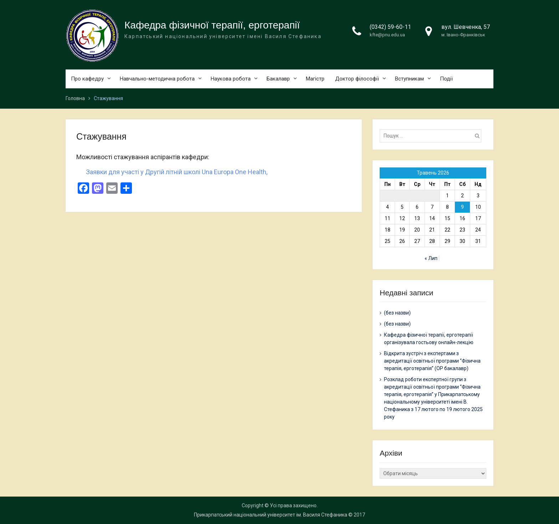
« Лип (431, 258)
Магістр (315, 79)
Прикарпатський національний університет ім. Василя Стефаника (270, 515)
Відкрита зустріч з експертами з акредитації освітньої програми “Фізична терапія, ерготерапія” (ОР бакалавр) (432, 361)
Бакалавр (278, 79)
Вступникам (409, 79)
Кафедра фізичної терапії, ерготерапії (212, 25)
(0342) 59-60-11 (390, 27)
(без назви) (397, 313)
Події (446, 79)
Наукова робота (231, 79)
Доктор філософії (357, 79)
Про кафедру (87, 79)
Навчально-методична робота (157, 79)
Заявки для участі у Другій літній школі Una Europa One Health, (176, 172)
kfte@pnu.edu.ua (387, 34)
